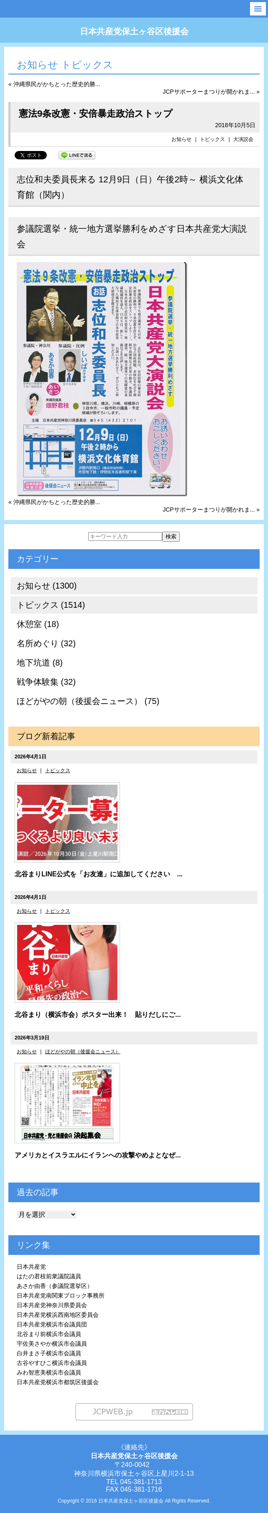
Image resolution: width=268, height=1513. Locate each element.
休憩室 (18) (38, 624)
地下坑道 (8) (40, 662)
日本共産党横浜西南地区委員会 (58, 1314)
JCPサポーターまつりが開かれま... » (211, 91)
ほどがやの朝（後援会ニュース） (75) (88, 701)
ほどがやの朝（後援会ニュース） (82, 1052)
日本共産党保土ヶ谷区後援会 (134, 31)
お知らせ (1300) (47, 585)
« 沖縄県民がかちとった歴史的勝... (54, 84)
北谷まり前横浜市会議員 (49, 1334)
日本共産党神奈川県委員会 (52, 1305)
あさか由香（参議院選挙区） (55, 1286)
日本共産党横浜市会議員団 (52, 1324)
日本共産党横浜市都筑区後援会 (58, 1382)
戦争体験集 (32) (46, 681)
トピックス (212, 139)
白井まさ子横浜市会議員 (49, 1353)
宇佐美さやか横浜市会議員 (52, 1343)
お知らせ (181, 139)
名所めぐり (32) (46, 643)
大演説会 (243, 139)
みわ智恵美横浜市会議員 (49, 1372)
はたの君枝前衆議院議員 (49, 1276)
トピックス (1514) (51, 604)
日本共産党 (31, 1266)
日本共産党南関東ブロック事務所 (61, 1295)
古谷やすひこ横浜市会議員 (52, 1362)
